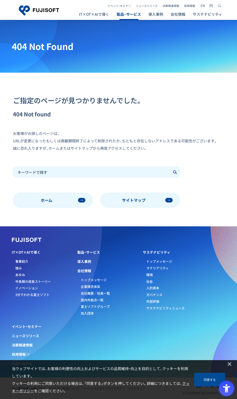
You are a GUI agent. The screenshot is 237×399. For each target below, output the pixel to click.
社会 (149, 281)
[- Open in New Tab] (203, 6)
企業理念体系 (90, 286)
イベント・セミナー (119, 6)
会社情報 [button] (178, 14)
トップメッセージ (94, 279)
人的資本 (152, 288)
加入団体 (87, 313)
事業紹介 (21, 261)
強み (18, 268)
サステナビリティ (156, 252)
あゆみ (20, 274)
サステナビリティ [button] (207, 14)
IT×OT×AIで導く (26, 252)
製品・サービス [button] (129, 14)
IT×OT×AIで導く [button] (94, 14)
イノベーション (26, 288)
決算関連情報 (170, 6)
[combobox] (92, 172)
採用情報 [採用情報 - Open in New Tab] (189, 6)
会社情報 (84, 270)
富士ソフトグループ (95, 306)
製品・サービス (88, 252)
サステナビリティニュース (165, 308)
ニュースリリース (147, 6)
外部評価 (152, 301)
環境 (149, 274)
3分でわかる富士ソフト (32, 294)
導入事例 (155, 14)
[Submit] (175, 172)
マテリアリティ (157, 268)
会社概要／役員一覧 (95, 293)
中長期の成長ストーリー (33, 281)
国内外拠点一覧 (92, 300)
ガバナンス (154, 294)
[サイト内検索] (219, 6)
